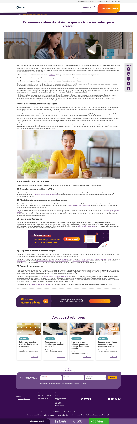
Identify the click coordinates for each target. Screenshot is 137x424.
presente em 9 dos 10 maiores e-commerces (57, 276)
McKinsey (52, 75)
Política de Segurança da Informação (98, 415)
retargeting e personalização (45, 261)
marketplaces (21, 261)
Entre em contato (100, 301)
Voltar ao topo (68, 370)
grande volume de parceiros (80, 261)
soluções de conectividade (102, 259)
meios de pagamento (61, 261)
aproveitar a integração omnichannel (46, 195)
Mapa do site (81, 1)
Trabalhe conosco (43, 398)
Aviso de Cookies (49, 415)
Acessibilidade (90, 1)
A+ (107, 1)
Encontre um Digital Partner (60, 398)
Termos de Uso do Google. (89, 412)
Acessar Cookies (63, 415)
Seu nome (44, 376)
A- (109, 1)
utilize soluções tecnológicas (86, 226)
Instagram (116, 399)
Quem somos (58, 393)
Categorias (86, 7)
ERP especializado (65, 259)
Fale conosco (41, 393)
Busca (95, 7)
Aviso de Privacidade (79, 383)
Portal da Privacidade (34, 415)
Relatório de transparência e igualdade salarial (59, 403)
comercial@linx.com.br (24, 399)
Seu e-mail (66, 376)
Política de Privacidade (74, 412)
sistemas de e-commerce (86, 259)
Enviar (112, 378)
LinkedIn (112, 399)
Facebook (109, 399)
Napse (56, 395)
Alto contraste (116, 1)
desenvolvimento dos (74, 205)
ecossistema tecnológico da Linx (39, 284)
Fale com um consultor (110, 8)
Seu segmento (89, 376)
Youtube (119, 399)
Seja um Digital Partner (44, 395)
